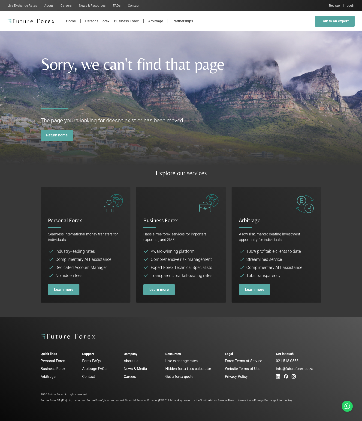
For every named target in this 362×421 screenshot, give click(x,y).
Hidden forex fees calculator (188, 369)
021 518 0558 (287, 361)
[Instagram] (294, 376)
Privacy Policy (236, 376)
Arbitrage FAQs (94, 369)
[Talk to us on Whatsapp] (347, 406)
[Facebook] (286, 376)
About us (131, 361)
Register (335, 5)
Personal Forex (97, 25)
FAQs (117, 5)
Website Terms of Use (242, 369)
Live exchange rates (181, 361)
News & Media (135, 369)
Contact (133, 5)
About (48, 5)
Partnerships (182, 25)
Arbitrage (155, 25)
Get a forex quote (179, 376)
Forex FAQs (91, 361)
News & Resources (92, 5)
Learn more (63, 289)
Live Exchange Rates (22, 5)
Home (71, 25)
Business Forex (126, 25)
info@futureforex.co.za (294, 369)
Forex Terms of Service (243, 361)
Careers (66, 5)
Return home (57, 135)
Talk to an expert (335, 21)
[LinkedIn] (278, 376)
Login (351, 5)
